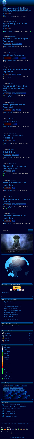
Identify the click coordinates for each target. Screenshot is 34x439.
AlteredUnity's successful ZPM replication (15, 167)
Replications (12, 21)
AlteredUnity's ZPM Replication (12, 310)
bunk (5, 396)
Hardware (6, 359)
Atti (10, 143)
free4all (7, 338)
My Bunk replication (10, 411)
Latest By (6, 31)
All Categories (7, 347)
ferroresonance (16, 43)
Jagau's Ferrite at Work (10, 308)
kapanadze (16, 398)
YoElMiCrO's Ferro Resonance (12, 306)
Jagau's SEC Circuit (9, 302)
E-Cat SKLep (9, 152)
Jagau (11, 126)
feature (24, 385)
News (5, 349)
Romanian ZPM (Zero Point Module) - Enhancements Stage (15, 88)
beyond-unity (7, 28)
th (11, 396)
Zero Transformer (10, 413)
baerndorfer (8, 335)
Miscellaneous (8, 378)
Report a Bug (8, 377)
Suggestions (8, 375)
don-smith (20, 390)
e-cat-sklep (15, 154)
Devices (11, 83)
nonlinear (15, 57)
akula (24, 398)
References (7, 351)
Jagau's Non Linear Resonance (13, 304)
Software (6, 361)
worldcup (11, 46)
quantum (18, 74)
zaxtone (7, 340)
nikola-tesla (7, 392)
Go (30, 230)
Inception (7, 333)
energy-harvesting (16, 387)
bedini (24, 392)
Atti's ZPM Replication (10, 312)
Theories (6, 353)
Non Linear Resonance (13, 55)
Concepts (6, 355)
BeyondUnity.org (19, 437)
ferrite (14, 124)
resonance (22, 57)
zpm (13, 93)
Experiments (12, 36)
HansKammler (12, 60)
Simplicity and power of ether (13, 409)
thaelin (11, 31)
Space (5, 369)
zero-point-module (21, 93)
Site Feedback (8, 373)
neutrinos (7, 398)
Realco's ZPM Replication (11, 317)
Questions (6, 371)
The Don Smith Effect (11, 416)
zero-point (26, 396)
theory (18, 396)
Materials (6, 357)
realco (11, 223)
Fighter (11, 77)
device (6, 387)
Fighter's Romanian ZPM (11, 319)
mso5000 (16, 392)
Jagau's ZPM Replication (11, 314)
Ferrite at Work (10, 121)
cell (13, 74)
